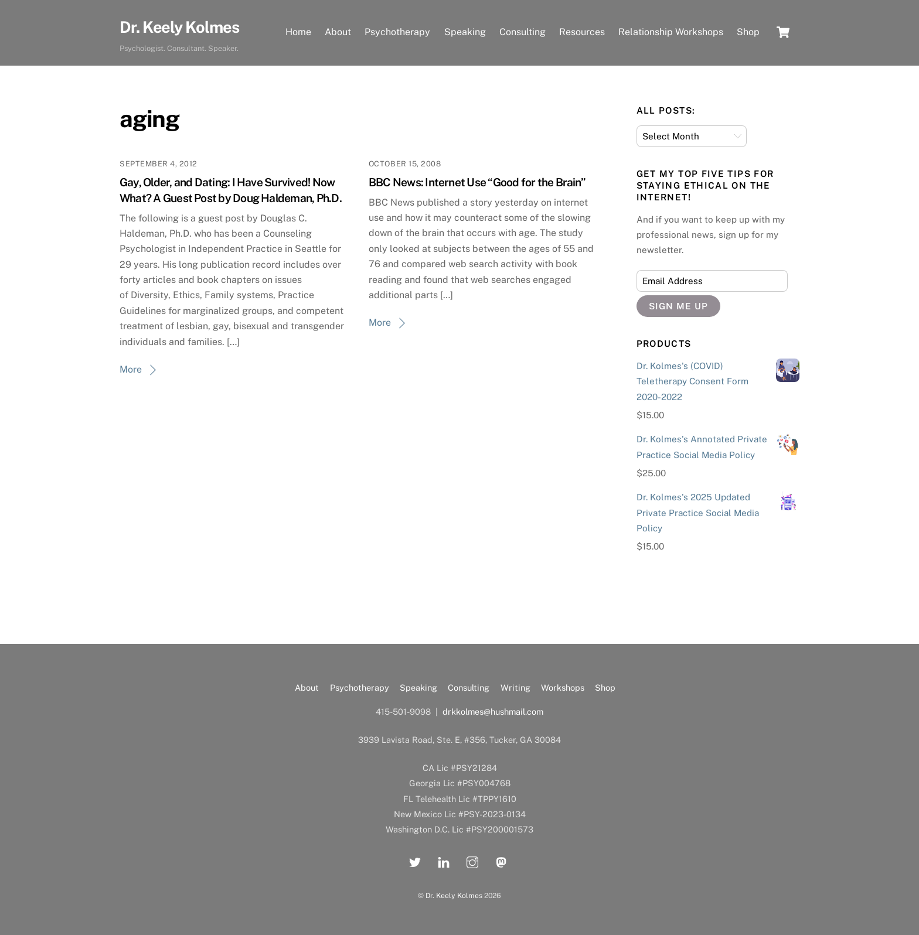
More (131, 369)
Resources (582, 31)
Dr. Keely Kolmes (454, 895)
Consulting (522, 31)
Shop (748, 31)
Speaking (465, 31)
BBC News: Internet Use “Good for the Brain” (477, 182)
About (338, 31)
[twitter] (415, 861)
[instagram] (472, 861)
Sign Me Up (678, 306)
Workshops (562, 687)
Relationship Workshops (670, 31)
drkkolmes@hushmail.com (493, 711)
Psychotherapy (397, 31)
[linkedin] (443, 861)
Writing (515, 687)
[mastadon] (501, 861)
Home (298, 31)
